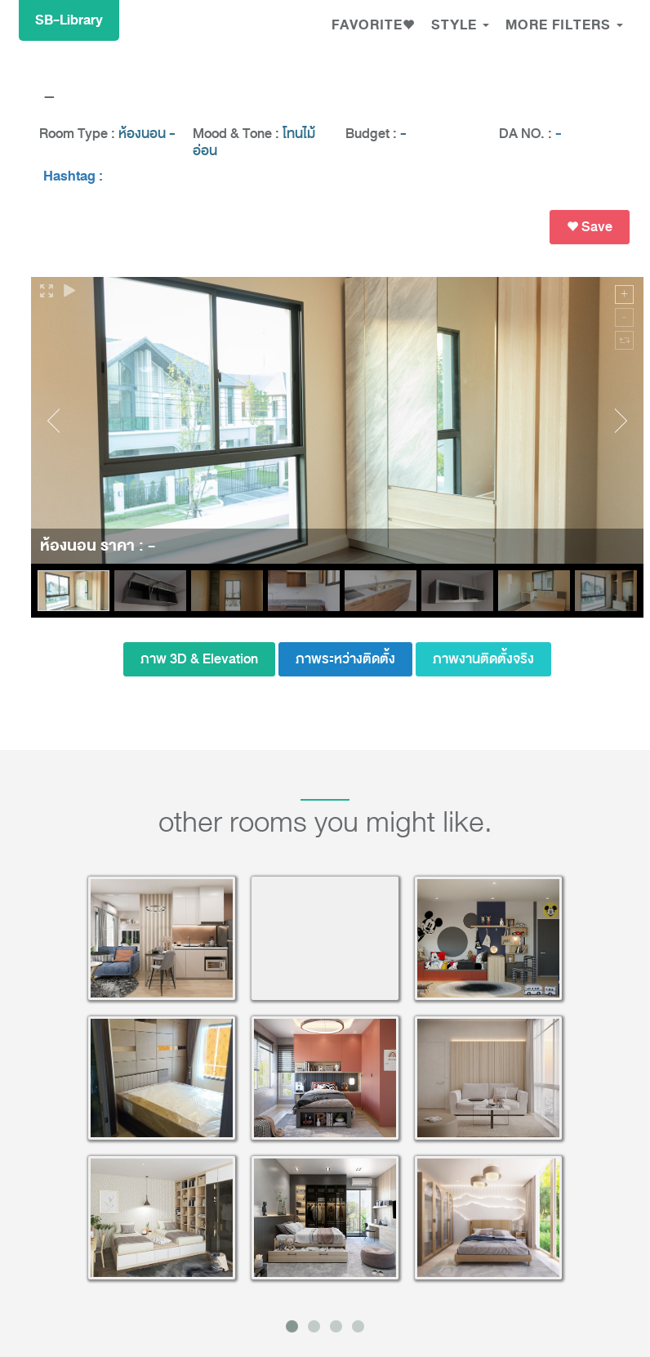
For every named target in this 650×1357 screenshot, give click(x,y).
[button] (373, 27)
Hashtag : (73, 176)
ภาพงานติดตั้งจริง (483, 659)
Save (589, 227)
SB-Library (69, 20)
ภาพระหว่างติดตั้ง (345, 659)
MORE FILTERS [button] (564, 25)
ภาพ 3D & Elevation (199, 659)
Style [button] (460, 25)
